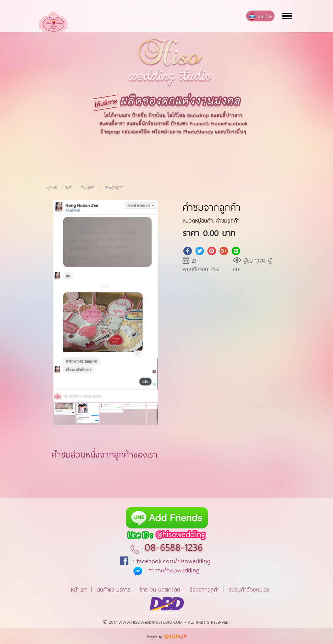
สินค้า (68, 187)
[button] (151, 206)
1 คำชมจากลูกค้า (112, 187)
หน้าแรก (79, 588)
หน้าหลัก (51, 187)
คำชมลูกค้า (87, 187)
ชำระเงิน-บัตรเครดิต (160, 588)
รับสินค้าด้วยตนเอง (249, 588)
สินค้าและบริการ (113, 588)
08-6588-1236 (173, 545)
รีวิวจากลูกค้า (205, 588)
